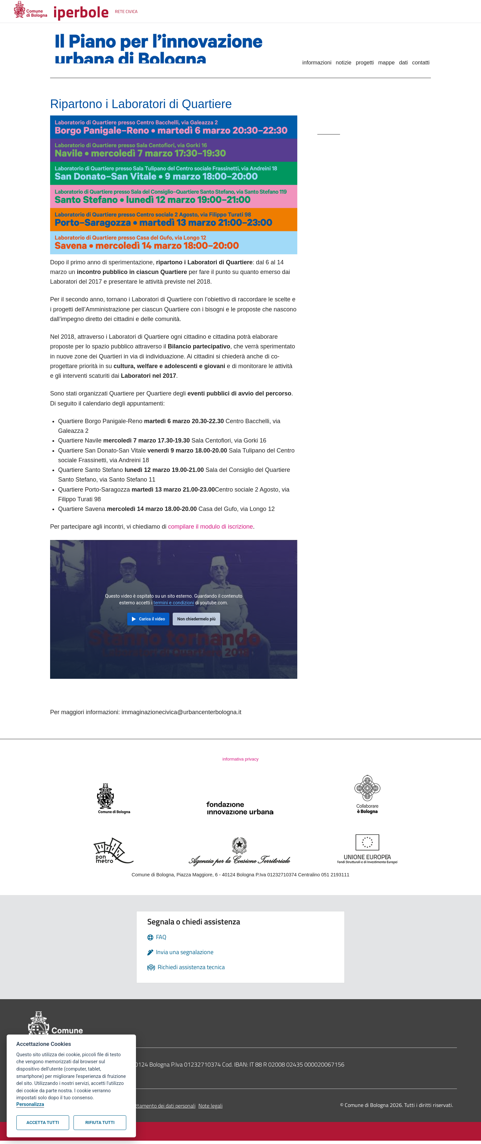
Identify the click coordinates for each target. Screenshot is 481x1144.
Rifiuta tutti (100, 1122)
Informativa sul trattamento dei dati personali (144, 1109)
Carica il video (152, 621)
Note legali (210, 1109)
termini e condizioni (174, 604)
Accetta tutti (42, 1122)
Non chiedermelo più (196, 621)
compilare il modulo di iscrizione (210, 528)
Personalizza (30, 1104)
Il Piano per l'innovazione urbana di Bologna (164, 51)
